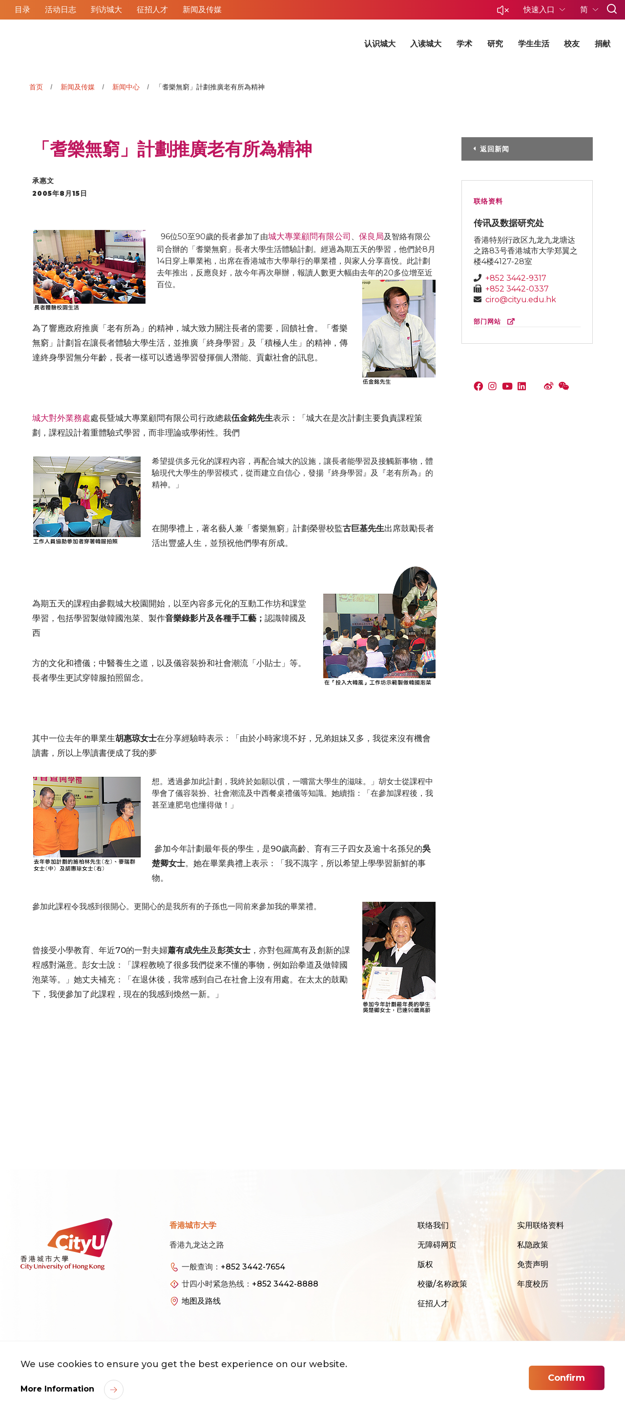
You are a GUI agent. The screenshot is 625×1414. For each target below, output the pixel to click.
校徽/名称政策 (442, 1284)
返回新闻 (494, 149)
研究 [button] (495, 43)
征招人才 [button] (152, 9)
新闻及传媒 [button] (202, 9)
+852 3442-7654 (253, 1266)
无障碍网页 (437, 1244)
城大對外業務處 (61, 418)
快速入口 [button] (540, 9)
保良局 (371, 236)
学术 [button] (464, 43)
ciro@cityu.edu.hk (520, 299)
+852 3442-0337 (517, 288)
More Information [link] (59, 1388)
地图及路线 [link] (201, 1301)
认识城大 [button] (380, 43)
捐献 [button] (602, 43)
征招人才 (433, 1303)
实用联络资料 (540, 1225)
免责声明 (532, 1264)
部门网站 (496, 321)
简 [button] (585, 9)
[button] (503, 12)
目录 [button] (22, 9)
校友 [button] (572, 43)
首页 (36, 87)
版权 (425, 1264)
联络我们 (433, 1225)
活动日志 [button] (60, 9)
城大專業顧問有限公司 (309, 236)
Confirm (566, 1377)
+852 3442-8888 (285, 1284)
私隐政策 (532, 1244)
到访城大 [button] (106, 9)
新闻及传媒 (78, 87)
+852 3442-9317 (515, 278)
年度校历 (532, 1284)
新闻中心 (126, 87)
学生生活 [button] (533, 43)
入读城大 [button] (425, 43)
